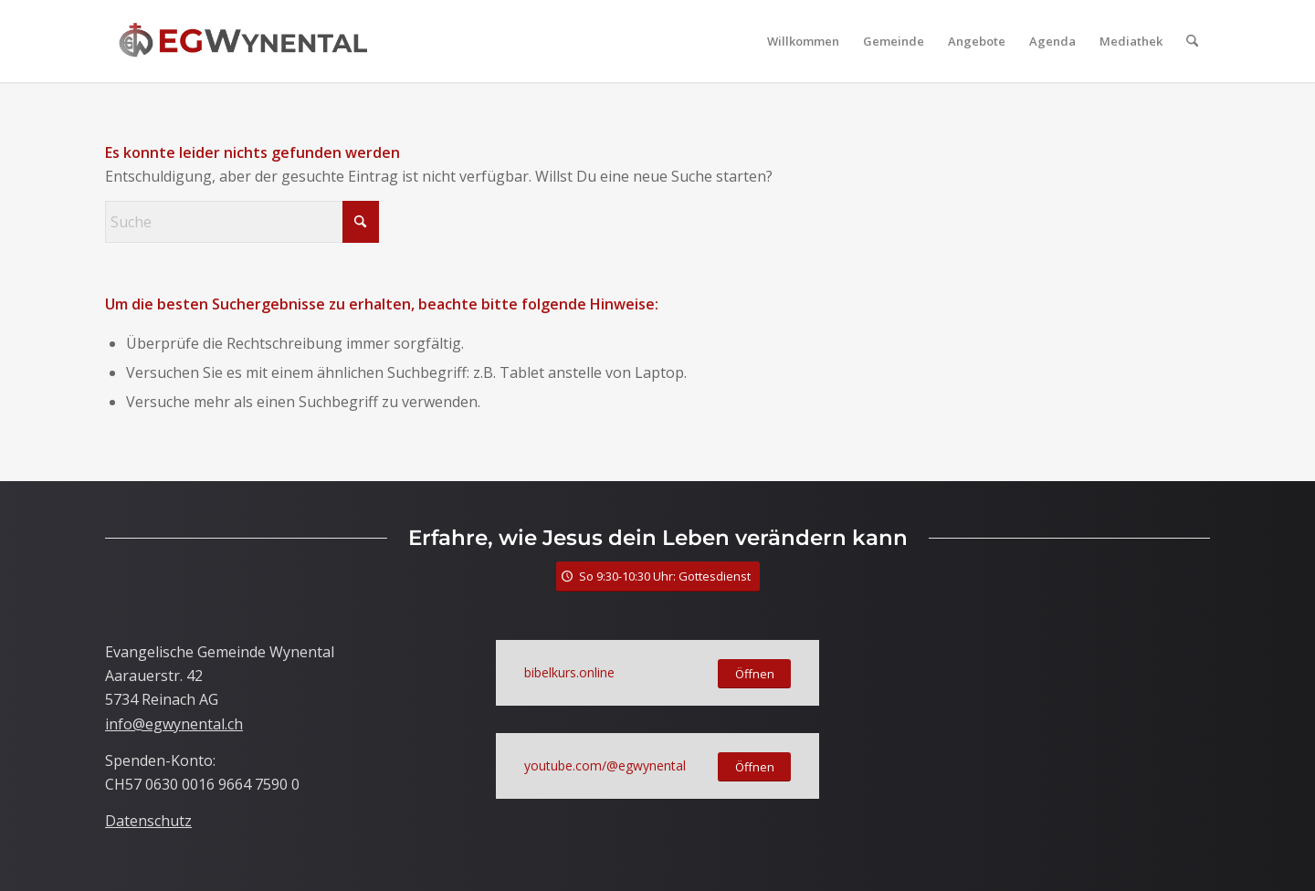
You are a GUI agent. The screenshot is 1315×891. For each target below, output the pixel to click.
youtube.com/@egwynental (605, 765)
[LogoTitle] (243, 41)
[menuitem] (803, 41)
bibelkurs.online (569, 672)
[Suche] (1192, 41)
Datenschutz (148, 821)
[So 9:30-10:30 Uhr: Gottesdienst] (658, 576)
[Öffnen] (754, 674)
